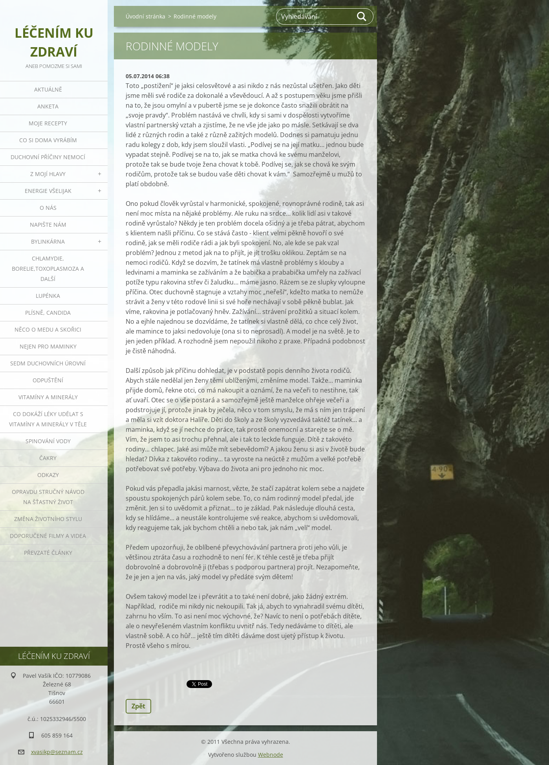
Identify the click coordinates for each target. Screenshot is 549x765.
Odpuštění (48, 380)
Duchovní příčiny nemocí (48, 157)
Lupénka (48, 295)
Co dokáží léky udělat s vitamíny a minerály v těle (48, 419)
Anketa (48, 106)
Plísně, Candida (48, 312)
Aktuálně (48, 89)
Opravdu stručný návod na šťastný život (48, 497)
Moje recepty (48, 123)
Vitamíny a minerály (48, 397)
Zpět (138, 706)
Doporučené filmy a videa (48, 535)
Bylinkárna (48, 241)
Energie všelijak (48, 190)
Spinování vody (48, 441)
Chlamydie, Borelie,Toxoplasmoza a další (48, 269)
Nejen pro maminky (48, 346)
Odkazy (48, 475)
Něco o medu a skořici (48, 329)
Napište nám (48, 224)
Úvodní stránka (145, 16)
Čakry (48, 458)
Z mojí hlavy (48, 174)
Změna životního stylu (48, 519)
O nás (48, 207)
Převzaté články (48, 552)
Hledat (362, 16)
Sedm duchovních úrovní (48, 363)
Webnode (270, 754)
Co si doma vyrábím (48, 140)
